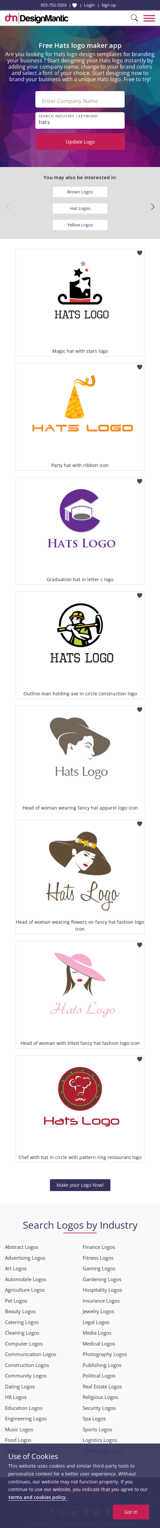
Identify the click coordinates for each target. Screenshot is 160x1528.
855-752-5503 (53, 5)
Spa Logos (94, 1418)
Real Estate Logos (102, 1386)
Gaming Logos (99, 1268)
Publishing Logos (102, 1365)
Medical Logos (99, 1343)
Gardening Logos (102, 1279)
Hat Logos (80, 208)
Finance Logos (99, 1247)
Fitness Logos (98, 1257)
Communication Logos (30, 1354)
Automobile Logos (25, 1279)
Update (80, 141)
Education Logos (23, 1408)
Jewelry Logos (98, 1311)
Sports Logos (97, 1429)
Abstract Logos (21, 1247)
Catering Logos (22, 1322)
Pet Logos (16, 1300)
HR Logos (15, 1397)
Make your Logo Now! (80, 1185)
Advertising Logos (25, 1257)
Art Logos (15, 1268)
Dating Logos (20, 1386)
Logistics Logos (100, 1440)
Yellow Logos (80, 225)
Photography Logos (105, 1354)
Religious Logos (100, 1397)
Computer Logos (24, 1343)
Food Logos (18, 1440)
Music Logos (19, 1429)
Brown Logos (80, 192)
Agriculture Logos (25, 1289)
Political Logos (99, 1375)
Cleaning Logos (22, 1332)
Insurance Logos (101, 1300)
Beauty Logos (20, 1311)
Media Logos (97, 1332)
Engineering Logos (26, 1418)
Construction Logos (27, 1365)
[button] (152, 207)
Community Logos (26, 1375)
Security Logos (99, 1408)
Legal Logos (96, 1322)
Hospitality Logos (102, 1289)
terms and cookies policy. (37, 1497)
